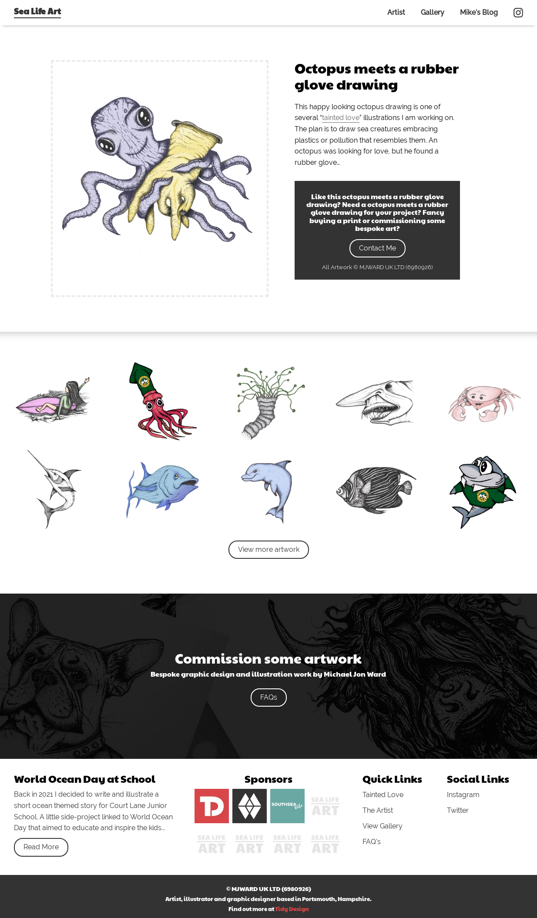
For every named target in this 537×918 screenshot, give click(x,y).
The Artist (377, 810)
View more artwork (268, 549)
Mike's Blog (479, 12)
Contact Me (377, 248)
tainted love (340, 117)
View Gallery (382, 826)
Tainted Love (382, 795)
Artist (396, 12)
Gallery (432, 12)
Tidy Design (292, 909)
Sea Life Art (37, 11)
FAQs (268, 697)
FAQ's (371, 842)
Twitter (458, 810)
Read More (41, 847)
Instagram (463, 795)
